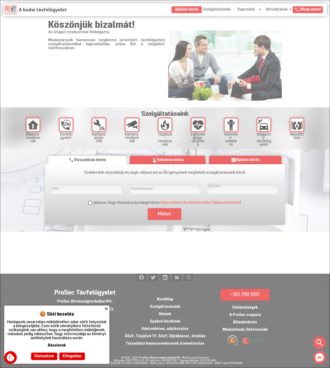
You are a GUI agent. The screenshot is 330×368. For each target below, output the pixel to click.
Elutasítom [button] (44, 356)
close (106, 308)
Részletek (57, 346)
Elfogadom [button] (72, 356)
